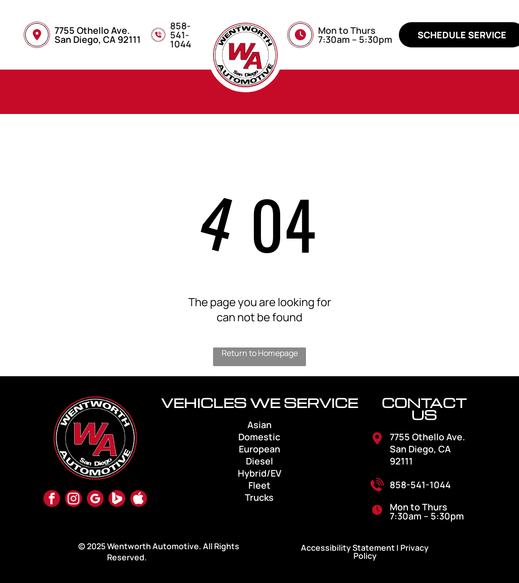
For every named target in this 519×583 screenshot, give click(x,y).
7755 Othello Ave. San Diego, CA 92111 (98, 34)
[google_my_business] (95, 500)
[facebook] (52, 500)
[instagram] (73, 500)
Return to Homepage (260, 353)
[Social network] (117, 500)
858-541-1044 (420, 485)
